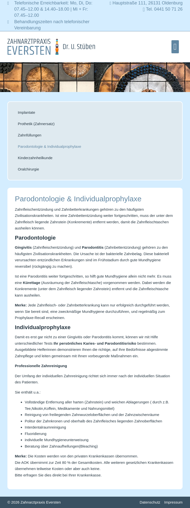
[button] (175, 46)
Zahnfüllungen (29, 135)
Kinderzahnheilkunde (35, 158)
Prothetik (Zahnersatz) (36, 124)
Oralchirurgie (28, 169)
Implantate (26, 112)
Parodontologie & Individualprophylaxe (49, 146)
